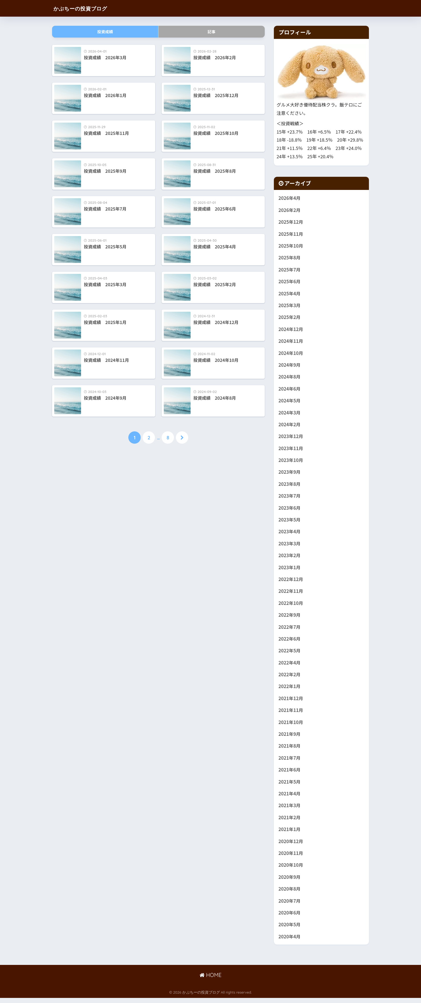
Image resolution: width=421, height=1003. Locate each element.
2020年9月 (289, 882)
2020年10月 (290, 869)
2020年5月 (289, 929)
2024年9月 (289, 366)
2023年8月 (289, 486)
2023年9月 (289, 474)
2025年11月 (290, 234)
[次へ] (182, 437)
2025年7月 (289, 270)
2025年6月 (289, 282)
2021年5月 (289, 785)
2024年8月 (289, 378)
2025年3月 (289, 306)
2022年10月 (290, 605)
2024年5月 (289, 402)
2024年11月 (290, 342)
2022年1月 (289, 689)
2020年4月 (289, 941)
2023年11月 (290, 450)
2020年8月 (289, 893)
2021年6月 (289, 773)
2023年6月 (289, 510)
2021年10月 (290, 725)
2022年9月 (289, 618)
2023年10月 (290, 462)
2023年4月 (289, 534)
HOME (210, 980)
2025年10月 (290, 246)
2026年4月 (289, 198)
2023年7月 (289, 498)
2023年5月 (289, 522)
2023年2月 (289, 558)
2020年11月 (290, 857)
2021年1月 (289, 834)
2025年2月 (289, 318)
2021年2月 (289, 821)
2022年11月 (290, 594)
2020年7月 (289, 905)
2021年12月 (290, 702)
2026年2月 (289, 210)
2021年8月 (289, 750)
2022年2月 (289, 678)
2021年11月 (290, 714)
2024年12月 (290, 330)
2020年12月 (290, 845)
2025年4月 (289, 294)
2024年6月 (289, 390)
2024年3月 (289, 414)
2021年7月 (289, 762)
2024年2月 (289, 426)
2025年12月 (290, 222)
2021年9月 (289, 737)
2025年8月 (289, 258)
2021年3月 (289, 809)
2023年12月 (290, 438)
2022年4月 (289, 666)
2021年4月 (289, 798)
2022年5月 (289, 654)
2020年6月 (289, 917)
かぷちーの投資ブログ (86, 8)
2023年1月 (289, 570)
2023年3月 (289, 546)
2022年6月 (289, 641)
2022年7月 (289, 630)
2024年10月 (290, 354)
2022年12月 (290, 582)
